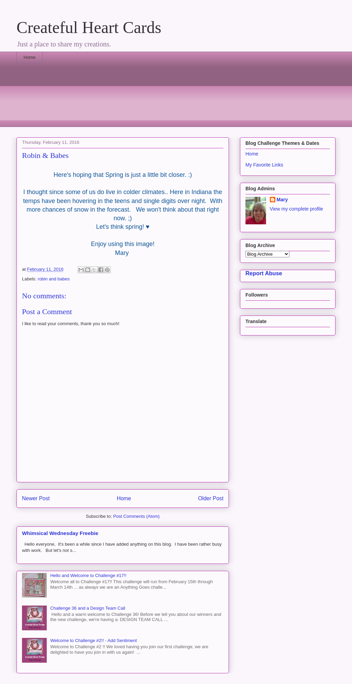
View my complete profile (296, 209)
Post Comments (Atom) (136, 516)
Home (30, 57)
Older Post (210, 498)
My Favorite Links (264, 165)
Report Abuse (263, 273)
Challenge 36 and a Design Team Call (87, 608)
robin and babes (54, 278)
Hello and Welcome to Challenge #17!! (88, 575)
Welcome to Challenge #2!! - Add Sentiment (93, 640)
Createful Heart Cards (88, 27)
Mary (282, 199)
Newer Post (36, 498)
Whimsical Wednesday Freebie (60, 533)
